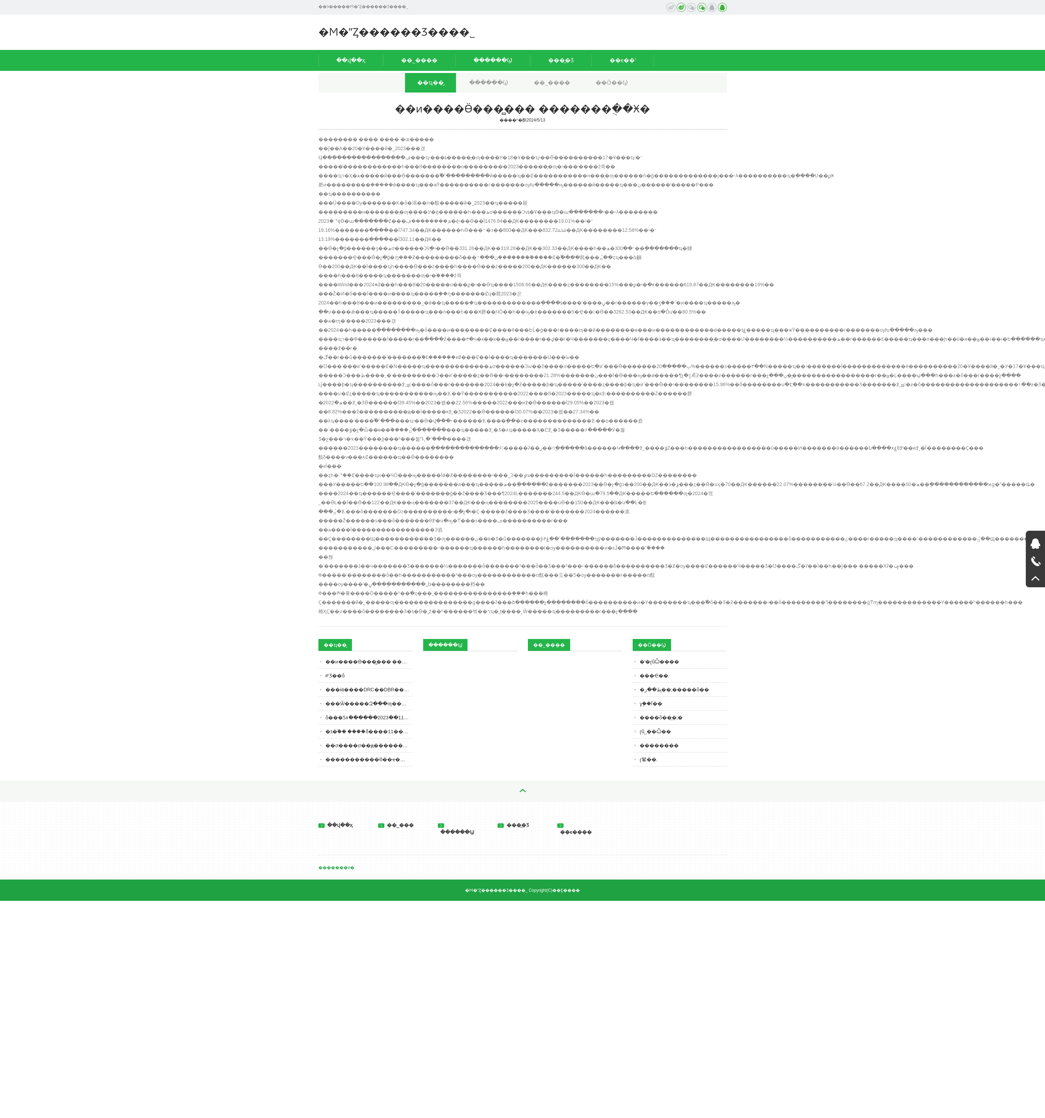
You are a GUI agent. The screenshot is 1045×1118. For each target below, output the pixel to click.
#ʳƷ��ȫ (335, 675)
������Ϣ (492, 60)
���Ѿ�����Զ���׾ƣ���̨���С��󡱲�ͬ (369, 703)
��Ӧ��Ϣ (612, 83)
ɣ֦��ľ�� (651, 703)
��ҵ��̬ (430, 83)
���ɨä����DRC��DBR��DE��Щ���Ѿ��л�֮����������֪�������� (369, 689)
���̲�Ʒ (561, 60)
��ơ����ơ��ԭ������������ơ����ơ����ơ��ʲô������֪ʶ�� (369, 745)
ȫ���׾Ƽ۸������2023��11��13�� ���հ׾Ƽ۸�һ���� (369, 717)
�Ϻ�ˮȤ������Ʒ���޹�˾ (396, 32)
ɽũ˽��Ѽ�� (655, 731)
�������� (659, 745)
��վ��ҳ (350, 60)
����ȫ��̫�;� (661, 717)
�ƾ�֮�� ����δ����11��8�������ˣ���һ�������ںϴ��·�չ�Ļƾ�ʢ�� (369, 731)
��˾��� (396, 825)
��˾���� (419, 60)
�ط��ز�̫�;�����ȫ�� (674, 689)
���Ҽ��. (655, 675)
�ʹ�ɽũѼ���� (659, 661)
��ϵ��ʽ (623, 60)
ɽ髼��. (649, 759)
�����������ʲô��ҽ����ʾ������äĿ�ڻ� (369, 759)
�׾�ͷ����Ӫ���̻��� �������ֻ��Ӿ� (369, 661)
